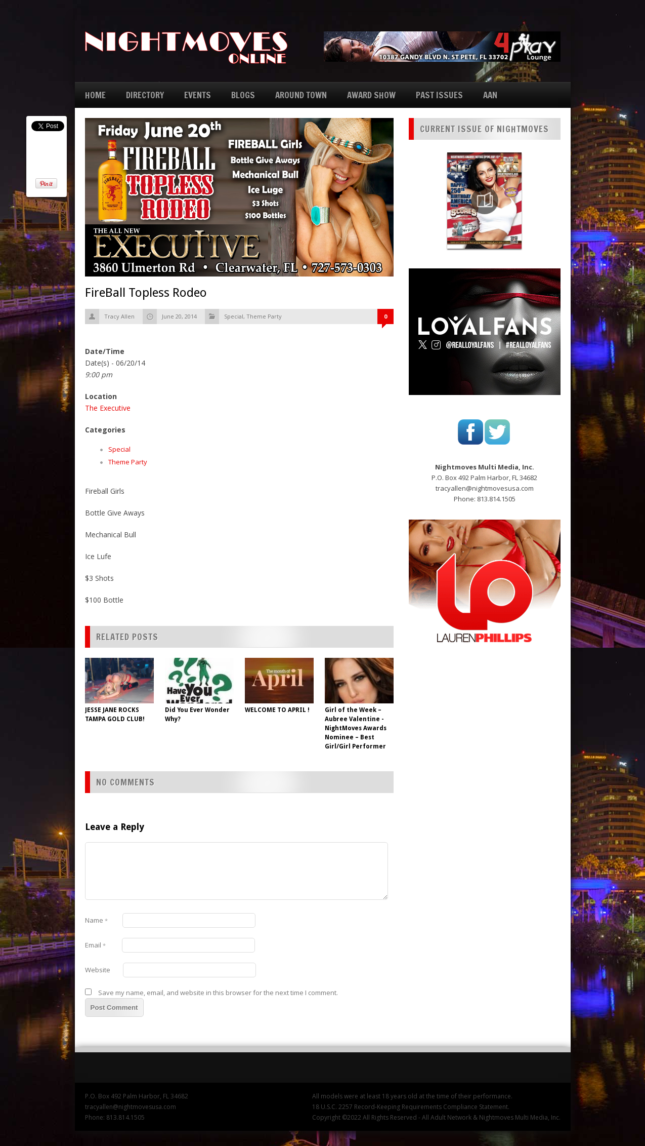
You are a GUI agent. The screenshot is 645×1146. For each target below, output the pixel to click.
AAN (490, 95)
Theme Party (264, 316)
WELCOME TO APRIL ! (277, 710)
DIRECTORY (145, 95)
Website (97, 969)
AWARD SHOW (371, 95)
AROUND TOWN (301, 95)
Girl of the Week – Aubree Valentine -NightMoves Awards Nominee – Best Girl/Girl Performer (355, 728)
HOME (95, 95)
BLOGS (243, 95)
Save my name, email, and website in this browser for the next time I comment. (218, 992)
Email (95, 945)
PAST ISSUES (439, 95)
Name (96, 920)
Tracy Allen (119, 316)
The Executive (108, 408)
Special (233, 316)
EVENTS (197, 95)
